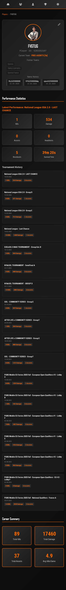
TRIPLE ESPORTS (14, 69)
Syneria (10, 64)
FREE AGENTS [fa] (39, 56)
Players (5, 14)
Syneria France (13, 73)
